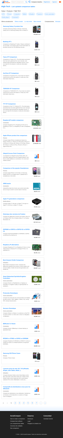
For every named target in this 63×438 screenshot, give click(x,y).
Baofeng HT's (7, 41)
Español (60, 2)
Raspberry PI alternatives (11, 244)
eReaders (31, 14)
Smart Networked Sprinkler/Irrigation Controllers (14, 277)
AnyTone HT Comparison (11, 73)
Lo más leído (28, 21)
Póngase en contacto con (34, 423)
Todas (3, 11)
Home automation (49, 14)
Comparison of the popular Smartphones (16, 168)
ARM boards (7, 183)
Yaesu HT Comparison (10, 57)
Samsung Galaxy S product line (13, 26)
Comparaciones (49, 21)
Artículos (57, 21)
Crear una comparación (29, 2)
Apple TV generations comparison (13, 199)
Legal (29, 421)
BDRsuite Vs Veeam (9, 323)
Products (9, 11)
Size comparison (14, 428)
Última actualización (7, 21)
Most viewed (37, 21)
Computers (17, 14)
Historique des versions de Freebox (14, 214)
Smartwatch (15, 17)
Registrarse (47, 2)
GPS (3, 14)
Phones (9, 14)
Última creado (19, 21)
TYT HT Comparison (9, 104)
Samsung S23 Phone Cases (11, 353)
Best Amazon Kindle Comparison (13, 260)
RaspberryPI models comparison (13, 120)
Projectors (39, 14)
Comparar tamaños (36, 2)
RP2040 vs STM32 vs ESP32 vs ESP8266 (15, 338)
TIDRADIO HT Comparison (11, 88)
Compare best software (16, 421)
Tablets (24, 14)
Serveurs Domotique (9, 308)
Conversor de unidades (16, 426)
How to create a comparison (17, 418)
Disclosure (30, 418)
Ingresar (54, 2)
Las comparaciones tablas (17, 423)
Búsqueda (26, 2)
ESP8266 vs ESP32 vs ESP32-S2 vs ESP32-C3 (16, 230)
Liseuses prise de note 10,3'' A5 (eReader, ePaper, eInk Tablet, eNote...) (16, 369)
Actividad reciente (48, 418)
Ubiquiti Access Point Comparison (14, 153)
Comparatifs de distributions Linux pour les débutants (16, 387)
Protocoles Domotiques (10, 293)
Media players (5, 17)
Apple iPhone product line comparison (15, 135)
